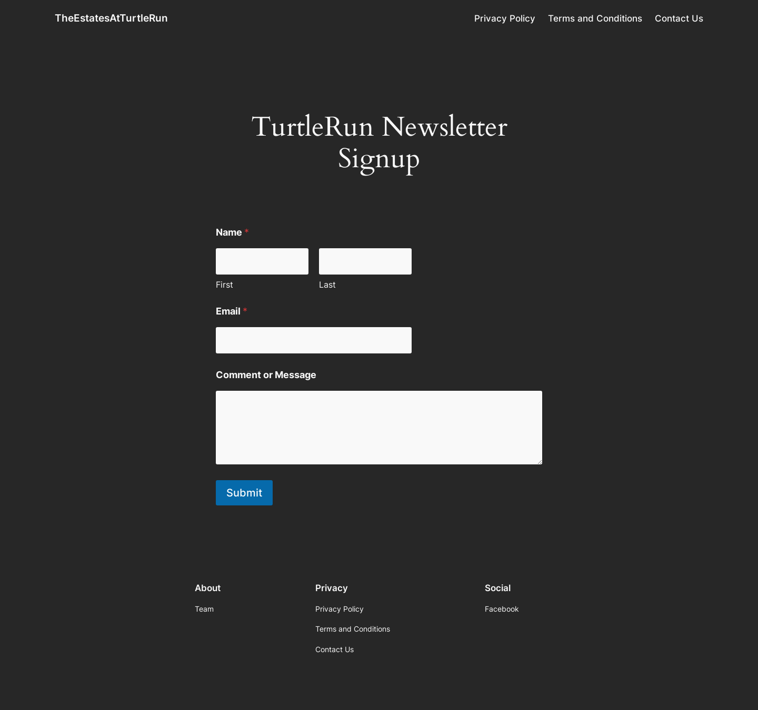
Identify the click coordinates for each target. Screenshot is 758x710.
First (224, 285)
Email (231, 311)
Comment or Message (266, 374)
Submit (244, 492)
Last (327, 285)
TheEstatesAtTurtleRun (111, 18)
